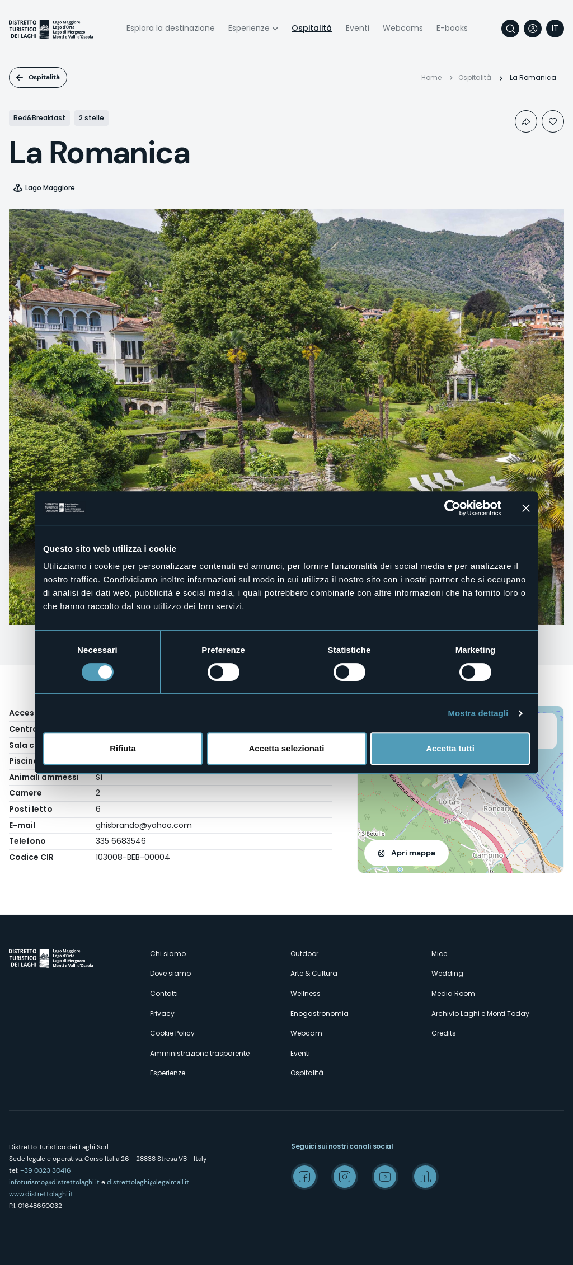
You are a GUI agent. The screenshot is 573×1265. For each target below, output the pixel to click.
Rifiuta (123, 748)
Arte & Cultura (313, 973)
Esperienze (249, 28)
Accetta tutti (450, 748)
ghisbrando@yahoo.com (144, 825)
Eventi (357, 28)
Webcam (306, 1033)
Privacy (162, 1013)
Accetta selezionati (286, 748)
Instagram (344, 1176)
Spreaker (425, 1176)
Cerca (510, 28)
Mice (439, 953)
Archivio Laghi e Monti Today (480, 1013)
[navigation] (555, 28)
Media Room (453, 993)
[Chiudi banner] (526, 508)
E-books (452, 28)
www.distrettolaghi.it (41, 1193)
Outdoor (304, 953)
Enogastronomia (319, 1013)
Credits (443, 1033)
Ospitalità (312, 28)
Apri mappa (413, 853)
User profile (533, 28)
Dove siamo (170, 973)
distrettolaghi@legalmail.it (148, 1182)
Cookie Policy (172, 1033)
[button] (461, 777)
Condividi (526, 121)
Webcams (403, 28)
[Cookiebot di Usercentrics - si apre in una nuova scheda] (452, 508)
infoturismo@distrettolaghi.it (54, 1182)
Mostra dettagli (478, 713)
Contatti (164, 993)
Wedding (447, 973)
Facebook (304, 1176)
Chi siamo (168, 953)
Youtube (385, 1176)
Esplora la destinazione (170, 28)
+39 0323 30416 (45, 1170)
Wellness (305, 993)
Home (431, 77)
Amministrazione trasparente (200, 1053)
